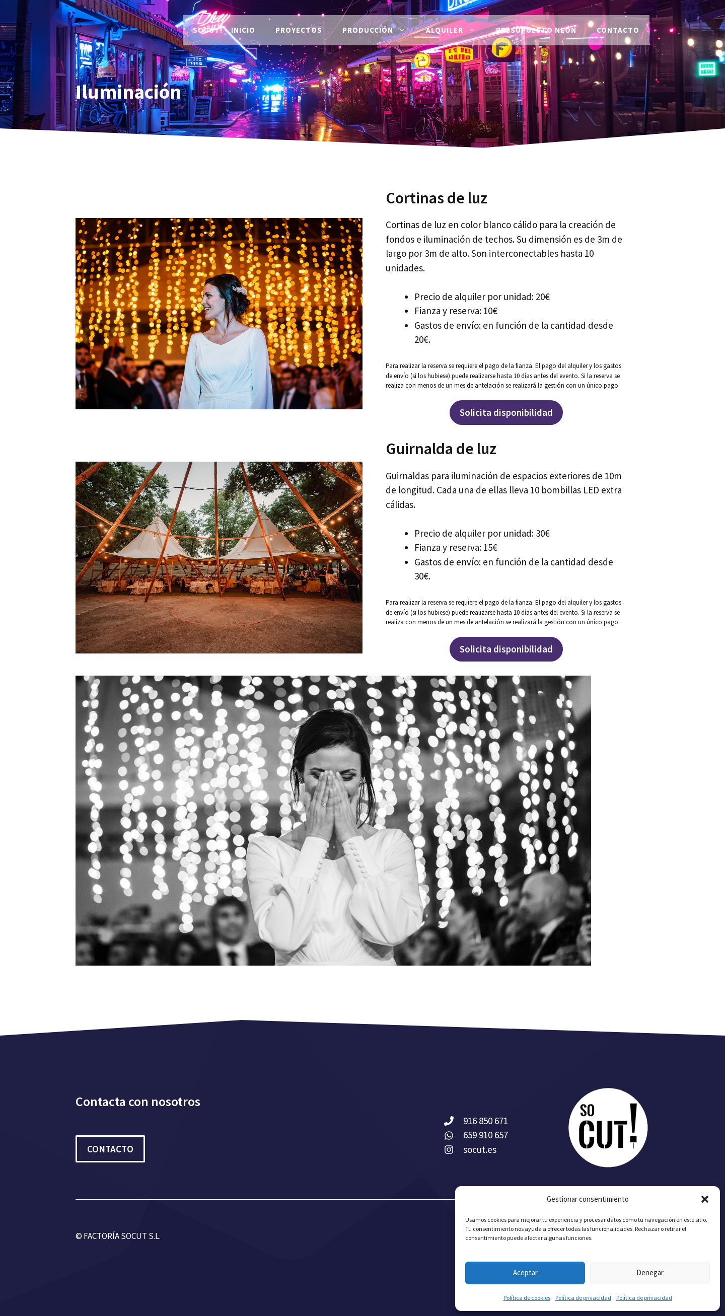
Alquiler (456, 30)
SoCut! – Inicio (224, 30)
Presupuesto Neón (536, 30)
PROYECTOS (298, 30)
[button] (705, 1199)
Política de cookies (526, 1297)
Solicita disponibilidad (506, 412)
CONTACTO (110, 1149)
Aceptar (525, 1272)
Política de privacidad (583, 1297)
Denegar (650, 1272)
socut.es (479, 1149)
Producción (379, 30)
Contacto (618, 30)
